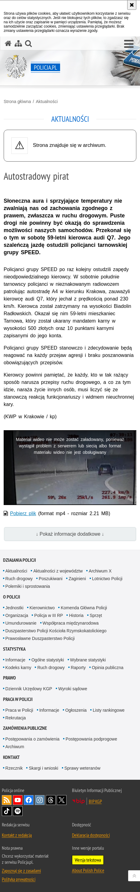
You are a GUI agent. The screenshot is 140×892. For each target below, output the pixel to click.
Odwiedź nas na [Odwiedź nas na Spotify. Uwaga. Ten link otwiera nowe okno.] (18, 811)
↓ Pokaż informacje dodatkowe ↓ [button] (70, 534)
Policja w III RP (48, 615)
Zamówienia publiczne (25, 728)
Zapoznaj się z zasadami (21, 870)
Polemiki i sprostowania (27, 586)
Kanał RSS (7, 800)
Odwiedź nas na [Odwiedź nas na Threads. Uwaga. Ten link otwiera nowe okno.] (51, 800)
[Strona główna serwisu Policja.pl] (8, 43)
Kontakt (11, 757)
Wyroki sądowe (72, 688)
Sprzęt (96, 615)
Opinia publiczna (108, 667)
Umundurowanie (21, 623)
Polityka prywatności (18, 879)
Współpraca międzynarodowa (71, 623)
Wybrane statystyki (88, 659)
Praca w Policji (18, 699)
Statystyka (14, 649)
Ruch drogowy (19, 578)
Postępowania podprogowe (91, 739)
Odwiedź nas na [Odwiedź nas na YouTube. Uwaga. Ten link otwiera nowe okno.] (18, 800)
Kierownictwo (42, 607)
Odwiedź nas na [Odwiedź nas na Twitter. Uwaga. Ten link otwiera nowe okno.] (61, 800)
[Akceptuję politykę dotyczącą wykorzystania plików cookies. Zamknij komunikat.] (131, 5)
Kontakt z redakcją (17, 835)
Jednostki (14, 607)
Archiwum (14, 746)
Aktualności (47, 101)
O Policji (11, 597)
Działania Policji (19, 560)
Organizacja (16, 615)
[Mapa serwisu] (18, 43)
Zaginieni (77, 578)
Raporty (78, 667)
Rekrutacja (15, 717)
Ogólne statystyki (47, 659)
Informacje (15, 659)
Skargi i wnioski (43, 768)
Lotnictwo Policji (107, 578)
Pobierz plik (23, 513)
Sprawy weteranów (82, 768)
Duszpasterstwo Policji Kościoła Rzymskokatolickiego (55, 630)
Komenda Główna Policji (84, 607)
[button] (129, 44)
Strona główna (17, 101)
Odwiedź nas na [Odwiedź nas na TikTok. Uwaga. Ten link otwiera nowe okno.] (7, 811)
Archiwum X (100, 571)
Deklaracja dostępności (91, 835)
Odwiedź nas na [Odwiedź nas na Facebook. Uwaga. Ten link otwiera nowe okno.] (29, 800)
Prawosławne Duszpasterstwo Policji (40, 638)
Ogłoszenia (76, 710)
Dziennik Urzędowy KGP (28, 688)
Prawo (9, 678)
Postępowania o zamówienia (32, 739)
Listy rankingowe (108, 710)
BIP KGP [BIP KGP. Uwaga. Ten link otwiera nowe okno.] (95, 801)
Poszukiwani (51, 578)
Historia (76, 615)
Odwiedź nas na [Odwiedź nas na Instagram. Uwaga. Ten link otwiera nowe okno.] (40, 800)
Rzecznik (14, 768)
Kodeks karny (18, 667)
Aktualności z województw (58, 571)
